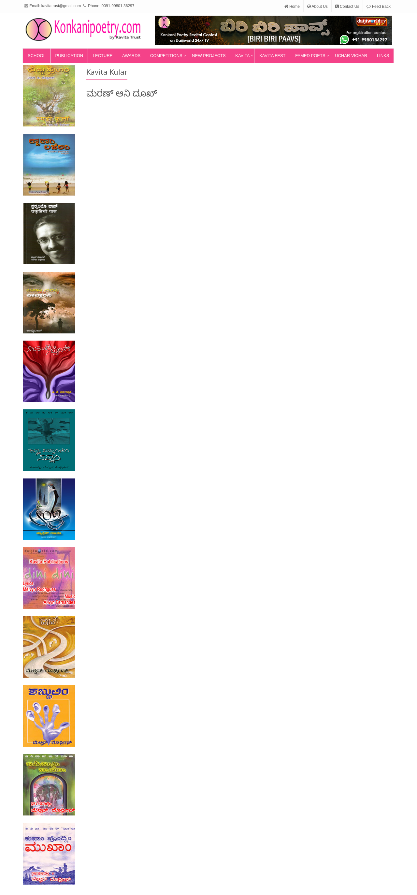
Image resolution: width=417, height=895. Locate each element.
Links (383, 55)
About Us (317, 6)
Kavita (242, 55)
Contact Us (347, 6)
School (37, 55)
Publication (69, 55)
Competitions (166, 55)
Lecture (103, 55)
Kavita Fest (272, 55)
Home (292, 6)
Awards (131, 55)
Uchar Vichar (351, 55)
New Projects (208, 55)
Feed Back (379, 6)
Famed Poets (310, 55)
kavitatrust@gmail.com (61, 6)
